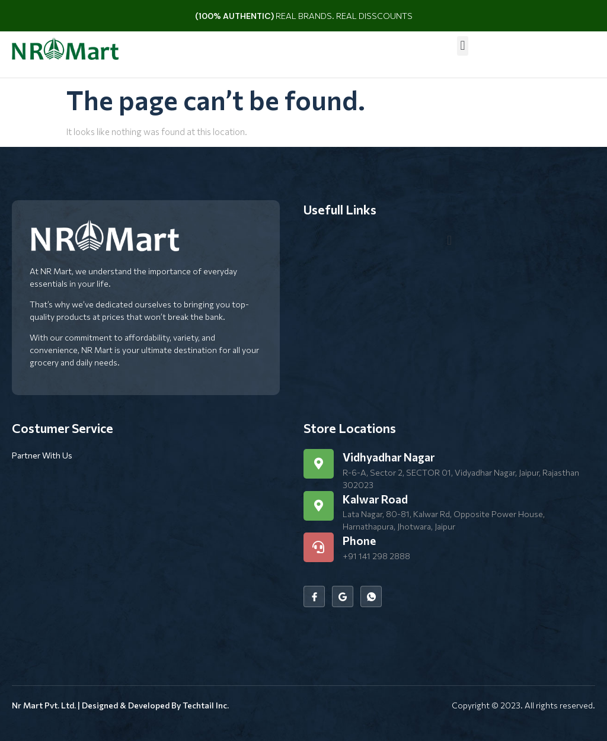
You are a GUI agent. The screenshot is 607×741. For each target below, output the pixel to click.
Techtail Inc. (206, 705)
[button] (462, 46)
